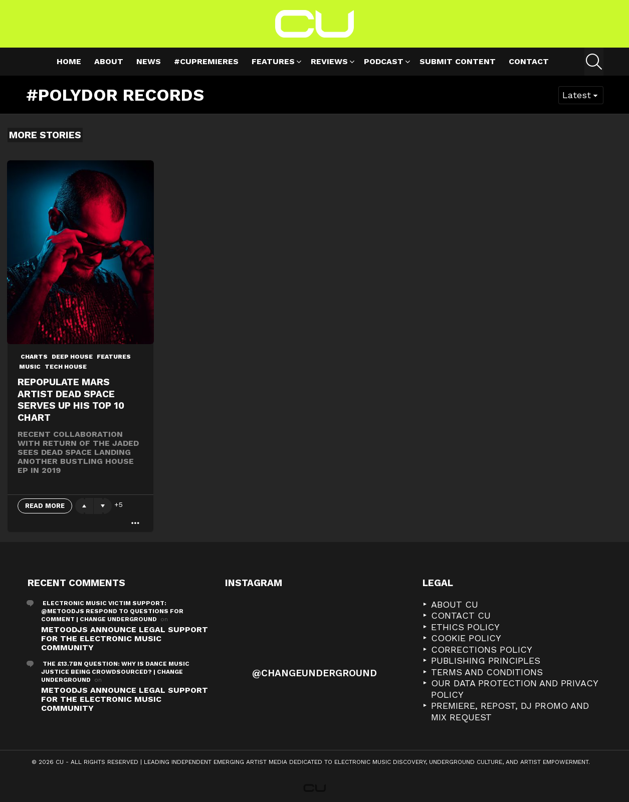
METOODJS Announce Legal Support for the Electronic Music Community (124, 638)
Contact (529, 61)
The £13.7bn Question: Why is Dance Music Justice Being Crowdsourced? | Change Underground (115, 671)
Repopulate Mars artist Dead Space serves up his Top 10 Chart (71, 399)
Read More (45, 505)
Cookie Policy (466, 638)
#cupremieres (206, 61)
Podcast (383, 63)
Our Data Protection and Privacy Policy (514, 689)
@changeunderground (314, 673)
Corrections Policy (481, 649)
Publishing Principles (485, 660)
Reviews (329, 63)
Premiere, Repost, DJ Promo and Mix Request (510, 711)
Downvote (103, 506)
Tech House (66, 366)
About (108, 61)
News (148, 61)
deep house (72, 356)
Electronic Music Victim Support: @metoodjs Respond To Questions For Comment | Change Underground (112, 611)
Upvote (84, 506)
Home (69, 61)
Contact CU (461, 615)
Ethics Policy (465, 627)
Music (30, 366)
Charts (34, 356)
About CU (454, 604)
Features (273, 63)
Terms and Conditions (487, 672)
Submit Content (458, 61)
